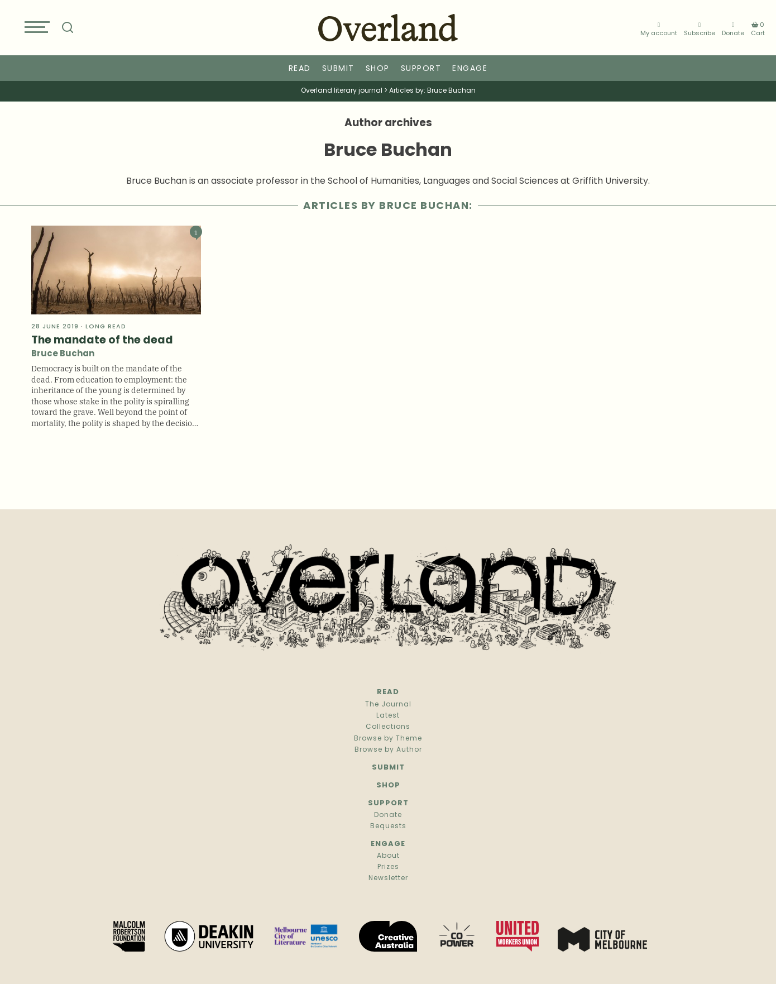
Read (300, 69)
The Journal (388, 704)
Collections (388, 727)
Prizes (388, 867)
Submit (338, 69)
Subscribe (699, 29)
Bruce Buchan (62, 354)
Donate (733, 29)
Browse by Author (388, 750)
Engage (469, 69)
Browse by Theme (388, 738)
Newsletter (388, 878)
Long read (105, 327)
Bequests (388, 826)
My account (658, 29)
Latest (388, 716)
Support (421, 69)
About (388, 856)
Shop (378, 69)
